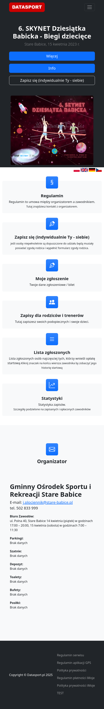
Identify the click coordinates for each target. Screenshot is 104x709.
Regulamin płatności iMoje (76, 678)
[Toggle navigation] (89, 7)
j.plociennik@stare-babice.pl (48, 502)
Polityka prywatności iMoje (76, 685)
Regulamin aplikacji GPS (74, 663)
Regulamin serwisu (70, 655)
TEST (60, 693)
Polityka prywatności (71, 670)
